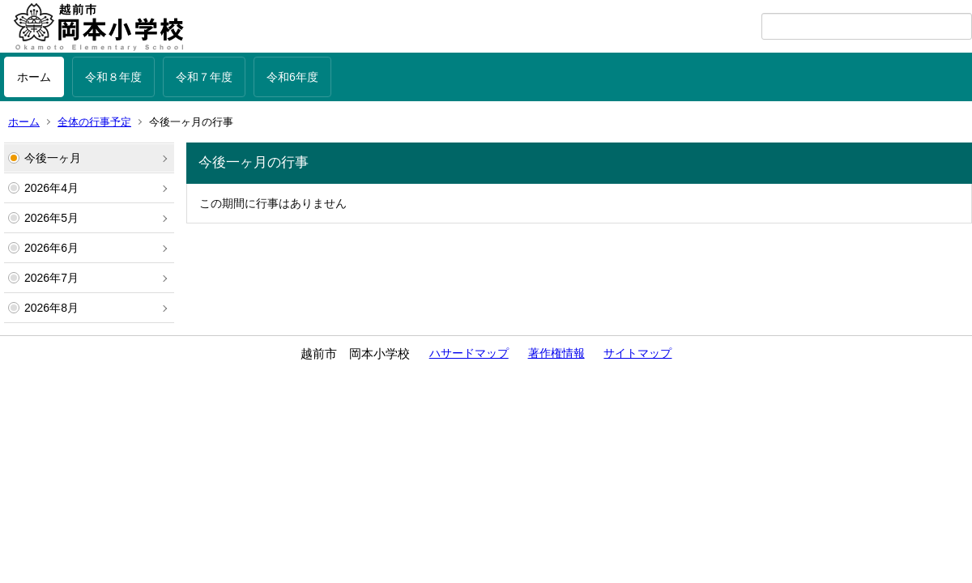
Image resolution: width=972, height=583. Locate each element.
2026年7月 (51, 277)
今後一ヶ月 (52, 157)
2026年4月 (51, 187)
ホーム (34, 76)
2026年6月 (51, 247)
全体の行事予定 (94, 122)
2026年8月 (51, 307)
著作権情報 (556, 353)
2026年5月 (51, 217)
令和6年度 (292, 76)
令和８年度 (113, 76)
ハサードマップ (469, 353)
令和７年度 (204, 76)
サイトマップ (637, 353)
